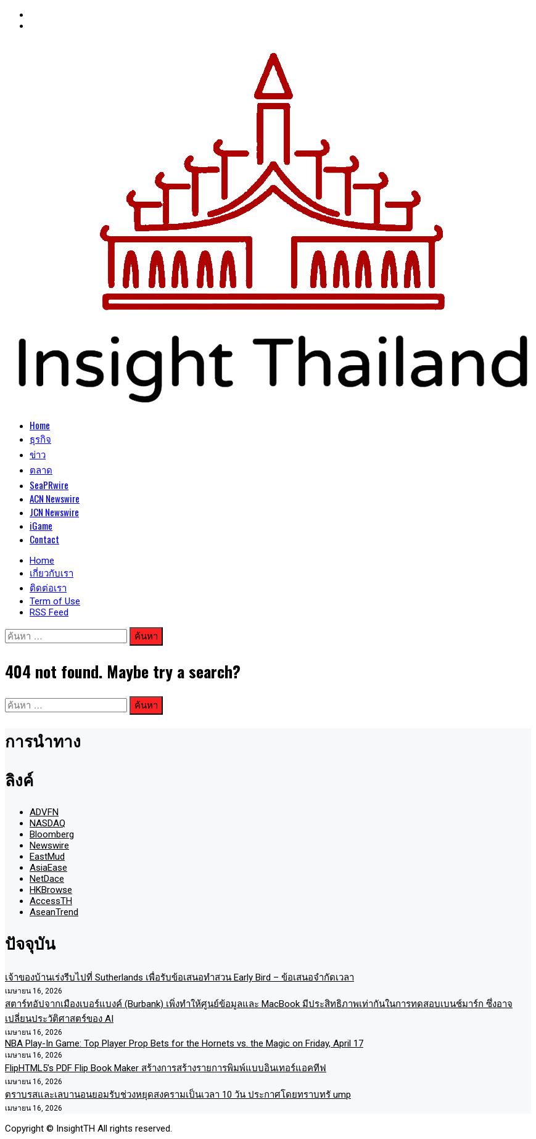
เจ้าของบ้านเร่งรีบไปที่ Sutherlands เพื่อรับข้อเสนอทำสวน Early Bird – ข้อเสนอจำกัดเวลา (179, 977)
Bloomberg (52, 834)
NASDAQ (47, 823)
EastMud (47, 856)
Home (40, 425)
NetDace (47, 878)
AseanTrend (54, 912)
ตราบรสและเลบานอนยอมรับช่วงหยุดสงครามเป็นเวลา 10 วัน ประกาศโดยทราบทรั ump (178, 1094)
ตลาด (41, 469)
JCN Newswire (54, 512)
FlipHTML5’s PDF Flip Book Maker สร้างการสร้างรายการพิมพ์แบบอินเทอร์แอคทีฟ (165, 1068)
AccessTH (51, 901)
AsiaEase (48, 867)
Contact (44, 539)
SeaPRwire (49, 484)
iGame (41, 525)
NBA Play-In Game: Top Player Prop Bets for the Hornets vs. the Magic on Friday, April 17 (184, 1043)
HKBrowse (51, 889)
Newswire (49, 845)
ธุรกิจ (40, 438)
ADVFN (44, 812)
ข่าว (38, 454)
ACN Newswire (55, 498)
